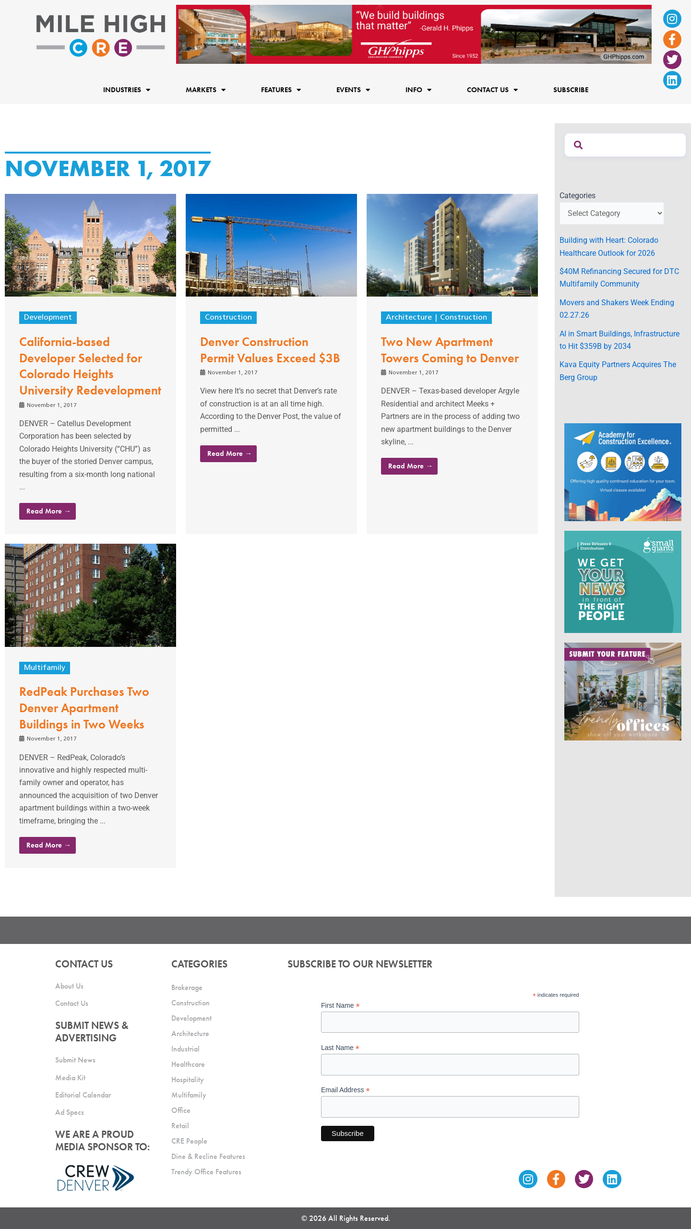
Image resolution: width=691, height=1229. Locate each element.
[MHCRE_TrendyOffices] (622, 690)
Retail (180, 1126)
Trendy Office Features (206, 1172)
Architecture (409, 318)
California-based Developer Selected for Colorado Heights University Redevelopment (90, 366)
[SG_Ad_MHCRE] (622, 581)
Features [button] (281, 89)
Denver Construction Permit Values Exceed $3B (270, 350)
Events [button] (353, 89)
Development (48, 318)
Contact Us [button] (492, 89)
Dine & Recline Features (208, 1156)
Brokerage (187, 987)
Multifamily (44, 668)
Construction (228, 318)
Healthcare (188, 1064)
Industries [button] (126, 89)
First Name (340, 1005)
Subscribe (570, 90)
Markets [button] (206, 89)
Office (181, 1110)
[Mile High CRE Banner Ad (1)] (414, 33)
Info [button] (418, 89)
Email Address (345, 1090)
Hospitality (187, 1079)
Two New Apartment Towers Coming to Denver (450, 350)
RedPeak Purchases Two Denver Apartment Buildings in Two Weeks (84, 707)
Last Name (340, 1047)
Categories (578, 195)
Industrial (185, 1049)
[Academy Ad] (622, 471)
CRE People (189, 1141)
